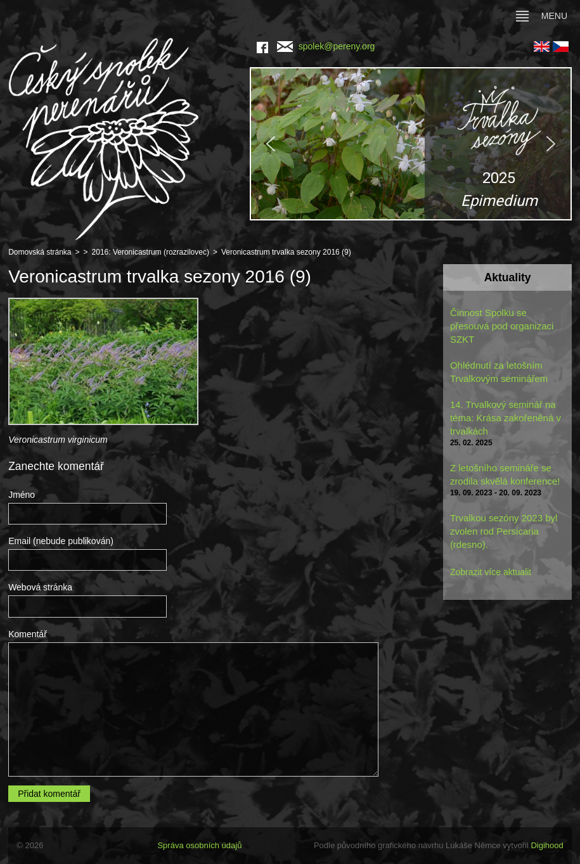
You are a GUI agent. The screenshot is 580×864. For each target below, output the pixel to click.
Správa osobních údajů (199, 845)
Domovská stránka (39, 252)
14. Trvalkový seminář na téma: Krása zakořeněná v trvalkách (505, 417)
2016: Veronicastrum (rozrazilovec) (150, 252)
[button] (410, 143)
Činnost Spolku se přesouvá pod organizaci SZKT (501, 326)
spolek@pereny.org (326, 46)
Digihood (547, 845)
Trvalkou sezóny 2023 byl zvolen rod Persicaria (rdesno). (504, 531)
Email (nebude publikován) (60, 541)
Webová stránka (40, 587)
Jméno (21, 495)
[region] (410, 143)
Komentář (27, 634)
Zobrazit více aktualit (490, 572)
